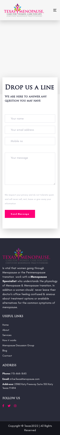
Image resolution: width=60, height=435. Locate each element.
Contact (7, 355)
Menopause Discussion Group (18, 345)
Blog (4, 350)
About (5, 329)
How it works (9, 340)
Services (6, 335)
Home (5, 324)
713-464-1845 (14, 373)
